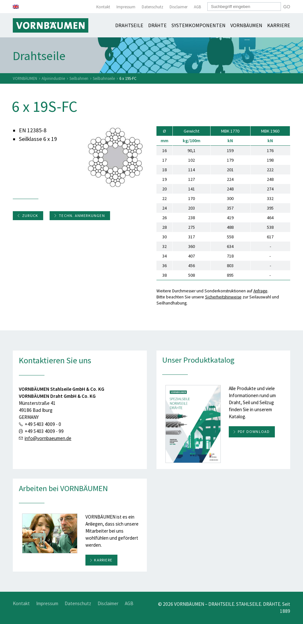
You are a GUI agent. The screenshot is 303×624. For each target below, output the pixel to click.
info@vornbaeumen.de (48, 438)
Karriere (278, 25)
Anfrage (260, 291)
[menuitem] (16, 7)
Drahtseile (129, 25)
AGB (197, 7)
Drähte (157, 25)
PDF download (254, 431)
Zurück (27, 215)
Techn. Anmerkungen (79, 215)
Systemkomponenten (198, 25)
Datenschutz (152, 7)
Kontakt (103, 7)
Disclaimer (178, 7)
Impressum (125, 7)
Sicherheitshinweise (223, 297)
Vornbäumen (246, 25)
